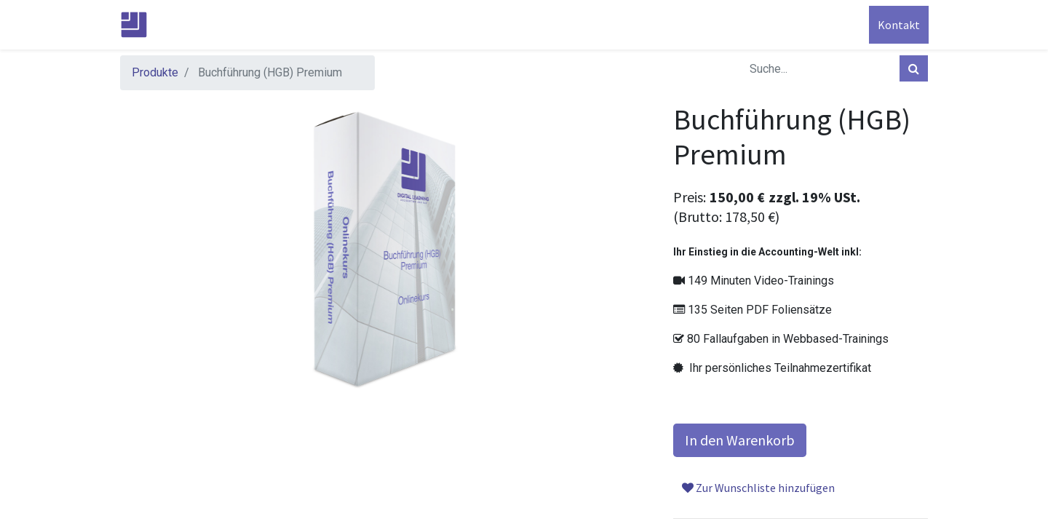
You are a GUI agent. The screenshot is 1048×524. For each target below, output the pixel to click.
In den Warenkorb (740, 440)
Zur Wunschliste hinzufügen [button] (758, 487)
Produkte (155, 72)
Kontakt (898, 24)
